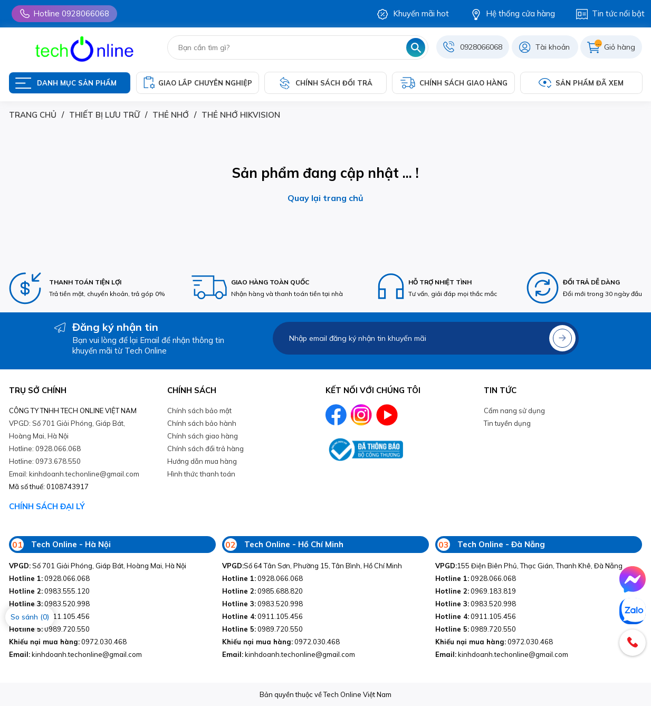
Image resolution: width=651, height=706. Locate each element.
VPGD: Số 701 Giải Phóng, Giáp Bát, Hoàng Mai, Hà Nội (67, 429)
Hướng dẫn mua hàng (202, 461)
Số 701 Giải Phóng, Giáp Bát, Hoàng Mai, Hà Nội (97, 565)
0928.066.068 (49, 578)
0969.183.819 (475, 591)
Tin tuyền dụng (507, 423)
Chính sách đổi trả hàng (205, 448)
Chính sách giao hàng (202, 436)
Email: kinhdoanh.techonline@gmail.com (74, 474)
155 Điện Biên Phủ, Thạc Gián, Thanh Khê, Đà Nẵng (529, 565)
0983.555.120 (49, 591)
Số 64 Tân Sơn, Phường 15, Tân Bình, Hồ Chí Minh (312, 565)
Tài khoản (552, 47)
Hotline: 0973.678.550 (45, 461)
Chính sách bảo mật (199, 410)
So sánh (30, 617)
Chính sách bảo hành (201, 423)
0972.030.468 (68, 641)
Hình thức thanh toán (201, 474)
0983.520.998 (49, 603)
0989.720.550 (49, 629)
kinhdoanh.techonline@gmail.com (75, 654)
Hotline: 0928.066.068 (45, 448)
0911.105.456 (262, 616)
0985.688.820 (262, 591)
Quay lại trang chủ (325, 198)
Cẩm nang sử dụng (514, 410)
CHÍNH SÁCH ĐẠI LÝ (47, 506)
